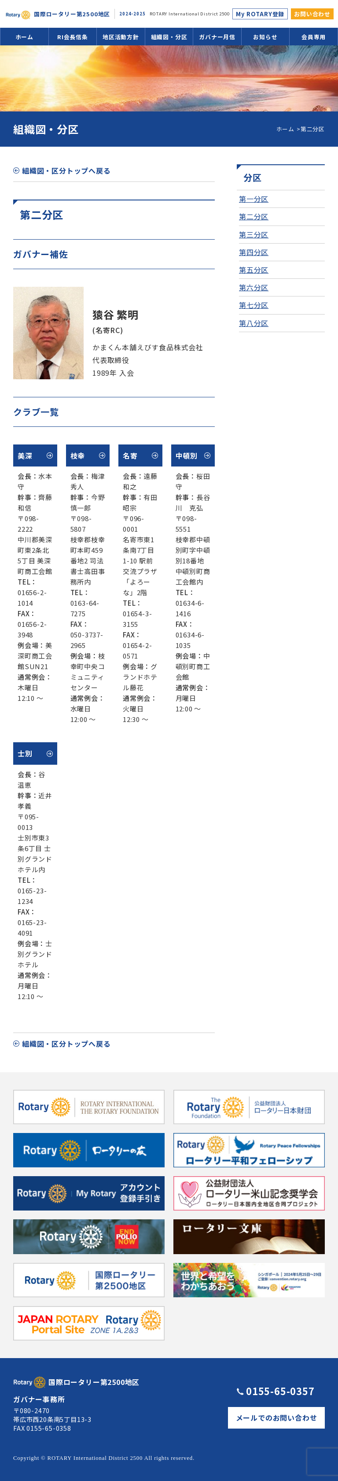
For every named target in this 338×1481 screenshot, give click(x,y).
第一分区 (253, 198)
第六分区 (253, 287)
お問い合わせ (312, 14)
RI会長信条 (72, 37)
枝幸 (77, 455)
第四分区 (253, 252)
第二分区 (253, 216)
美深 (25, 455)
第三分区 (253, 234)
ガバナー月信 (217, 37)
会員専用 (313, 37)
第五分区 (253, 269)
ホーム (24, 37)
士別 (25, 753)
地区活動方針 (121, 37)
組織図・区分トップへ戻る (66, 170)
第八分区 (253, 323)
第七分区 (253, 305)
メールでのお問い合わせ (276, 1417)
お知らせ (265, 37)
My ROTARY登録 (260, 14)
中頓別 (187, 455)
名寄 (130, 455)
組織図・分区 (169, 37)
